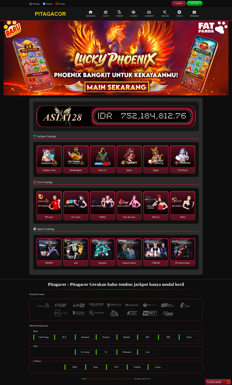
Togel (180, 13)
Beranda (91, 13)
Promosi (194, 13)
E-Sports (149, 13)
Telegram (48, 4)
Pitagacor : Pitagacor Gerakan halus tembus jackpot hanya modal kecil (110, 379)
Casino (133, 13)
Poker (119, 13)
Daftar (195, 3)
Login (178, 3)
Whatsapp (34, 4)
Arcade (165, 13)
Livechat (60, 4)
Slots (106, 13)
